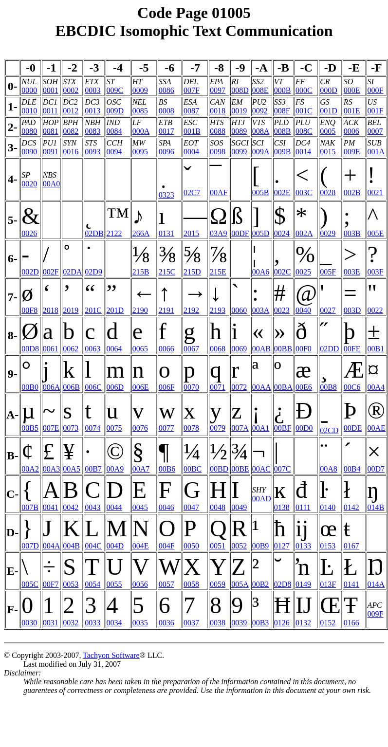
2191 (166, 310)
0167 (351, 546)
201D (115, 310)
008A (261, 131)
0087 (191, 111)
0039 (239, 623)
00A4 (376, 387)
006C (93, 387)
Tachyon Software (111, 655)
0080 (29, 131)
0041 (50, 507)
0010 (29, 111)
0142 (351, 507)
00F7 (51, 584)
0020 (29, 184)
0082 (70, 131)
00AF (218, 192)
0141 (351, 584)
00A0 (51, 184)
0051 (217, 546)
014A (376, 584)
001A (376, 151)
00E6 (304, 387)
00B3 (260, 623)
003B (352, 233)
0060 (239, 310)
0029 (327, 233)
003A (261, 310)
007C (282, 469)
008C (304, 131)
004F (167, 546)
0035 (140, 623)
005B (260, 192)
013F (328, 584)
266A (141, 233)
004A (51, 546)
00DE (353, 428)
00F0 (304, 349)
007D (30, 546)
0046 (166, 507)
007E (51, 428)
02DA (72, 272)
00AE (377, 428)
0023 (282, 310)
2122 (114, 233)
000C (304, 90)
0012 (70, 111)
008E (260, 90)
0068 (217, 349)
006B (71, 387)
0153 (327, 546)
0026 (29, 233)
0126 (282, 623)
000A (141, 131)
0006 (351, 131)
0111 (303, 507)
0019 (239, 111)
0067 (191, 349)
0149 (303, 584)
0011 (50, 111)
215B (140, 272)
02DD (329, 349)
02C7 (192, 192)
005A (240, 584)
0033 (92, 623)
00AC (261, 469)
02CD (329, 430)
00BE (240, 469)
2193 (217, 310)
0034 (114, 623)
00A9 (115, 469)
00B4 (352, 469)
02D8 (283, 584)
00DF (240, 233)
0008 (166, 111)
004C (93, 546)
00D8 (30, 349)
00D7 (376, 469)
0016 (70, 151)
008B (282, 131)
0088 (217, 131)
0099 (239, 151)
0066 (166, 349)
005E (376, 233)
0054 (92, 584)
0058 (191, 584)
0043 (92, 507)
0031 (50, 623)
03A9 (218, 233)
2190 (140, 310)
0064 (114, 349)
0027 (327, 310)
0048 (217, 507)
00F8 (29, 310)
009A (261, 151)
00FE (352, 349)
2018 (50, 310)
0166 (351, 623)
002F (51, 272)
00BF (283, 428)
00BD (219, 469)
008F (282, 111)
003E (352, 272)
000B (282, 90)
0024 (282, 233)
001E (352, 111)
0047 (191, 507)
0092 (260, 111)
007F (192, 90)
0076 (140, 428)
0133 (303, 546)
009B (282, 151)
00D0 (304, 428)
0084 (114, 131)
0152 (327, 623)
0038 (217, 623)
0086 (166, 90)
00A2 (30, 469)
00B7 (93, 469)
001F (376, 111)
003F (376, 272)
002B (352, 192)
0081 (50, 131)
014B (376, 507)
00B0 (29, 387)
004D (115, 546)
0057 (166, 584)
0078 (191, 428)
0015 (327, 151)
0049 (239, 507)
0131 (166, 233)
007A (240, 428)
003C (304, 192)
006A (51, 387)
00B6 (167, 469)
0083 (92, 131)
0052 (239, 546)
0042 (70, 507)
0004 (191, 151)
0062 (70, 349)
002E (282, 192)
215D (192, 272)
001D (328, 111)
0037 (191, 623)
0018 (217, 111)
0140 (327, 507)
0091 (50, 151)
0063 (92, 349)
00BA (283, 387)
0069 (239, 349)
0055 (114, 584)
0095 (140, 151)
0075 (114, 428)
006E (140, 387)
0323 (166, 195)
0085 (140, 111)
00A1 (261, 428)
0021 (375, 192)
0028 (327, 192)
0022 (375, 310)
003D (352, 310)
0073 (70, 428)
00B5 (29, 428)
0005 (327, 131)
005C (29, 584)
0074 (92, 428)
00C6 (352, 387)
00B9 (260, 546)
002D (30, 272)
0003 (92, 90)
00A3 (51, 469)
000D (328, 90)
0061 (50, 349)
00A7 (141, 469)
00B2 (260, 584)
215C (167, 272)
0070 (191, 387)
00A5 (71, 469)
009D (115, 111)
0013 (92, 111)
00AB (261, 349)
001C (304, 111)
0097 (217, 90)
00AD (261, 498)
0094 (114, 151)
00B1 (376, 349)
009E (352, 151)
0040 (303, 310)
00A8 (328, 469)
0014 (303, 151)
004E (140, 546)
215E (218, 272)
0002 (70, 90)
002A (304, 233)
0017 (166, 131)
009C (115, 90)
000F (376, 90)
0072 (239, 387)
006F (167, 387)
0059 (217, 584)
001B (192, 131)
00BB (283, 349)
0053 (70, 584)
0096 (166, 151)
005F (328, 272)
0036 (166, 623)
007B (29, 507)
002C (282, 272)
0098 (217, 151)
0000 (29, 90)
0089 (239, 131)
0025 (303, 272)
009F (376, 614)
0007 (375, 131)
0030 (29, 623)
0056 (140, 584)
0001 (50, 90)
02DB (94, 233)
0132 (303, 623)
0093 (92, 151)
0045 (140, 507)
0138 (282, 507)
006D (115, 387)
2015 (191, 233)
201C (93, 310)
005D (261, 233)
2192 (191, 310)
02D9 (93, 272)
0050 (191, 546)
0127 (282, 546)
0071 (217, 387)
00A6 (261, 272)
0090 (29, 151)
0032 (70, 623)
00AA (261, 387)
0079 (217, 428)
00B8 (328, 387)
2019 (70, 310)
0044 (114, 507)
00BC (193, 469)
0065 (140, 349)
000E (352, 90)
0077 (166, 428)
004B (71, 546)
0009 (140, 90)
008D (240, 90)
